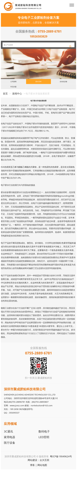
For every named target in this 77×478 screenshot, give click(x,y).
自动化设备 (64, 85)
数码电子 (44, 440)
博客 (32, 473)
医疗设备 (9, 451)
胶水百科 (38, 85)
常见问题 (13, 94)
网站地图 (42, 473)
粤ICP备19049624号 (61, 465)
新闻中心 (17, 102)
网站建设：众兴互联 (38, 468)
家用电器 (9, 446)
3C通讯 (8, 440)
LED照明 (43, 446)
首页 (5, 102)
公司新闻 (13, 85)
